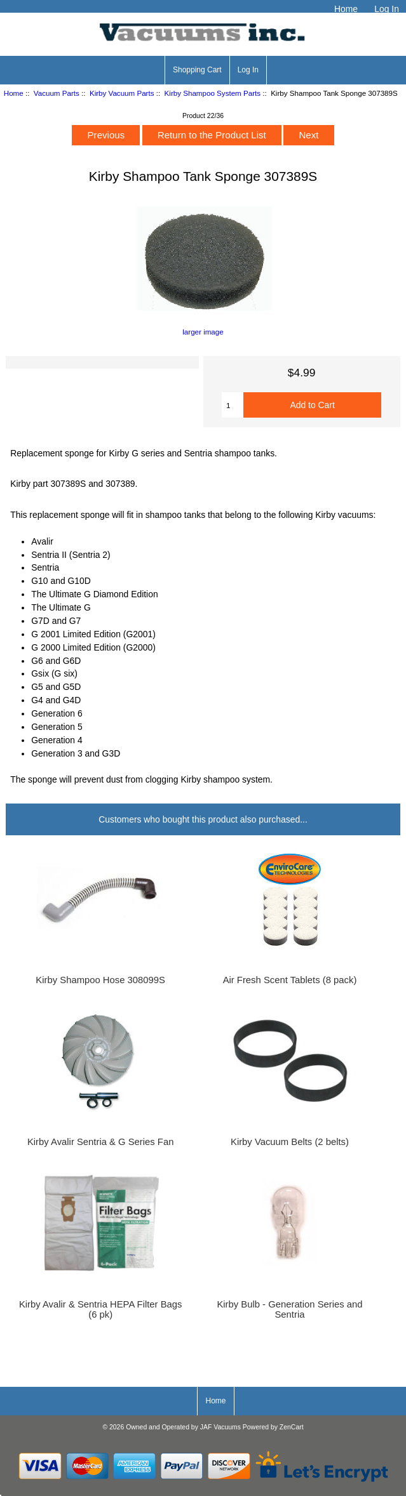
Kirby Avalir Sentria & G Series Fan (100, 1142)
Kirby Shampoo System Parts (213, 93)
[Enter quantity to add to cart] (232, 405)
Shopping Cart (197, 69)
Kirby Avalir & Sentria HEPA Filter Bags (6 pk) (100, 1309)
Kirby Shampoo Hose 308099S (100, 980)
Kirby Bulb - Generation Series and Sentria (289, 1309)
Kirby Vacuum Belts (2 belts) (290, 1142)
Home (346, 9)
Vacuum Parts (56, 93)
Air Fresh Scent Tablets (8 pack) (290, 980)
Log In (386, 9)
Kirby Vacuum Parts (122, 93)
